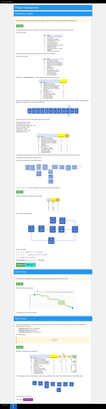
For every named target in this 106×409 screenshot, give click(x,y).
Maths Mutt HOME (7, 1)
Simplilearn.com (28, 399)
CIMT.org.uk (29, 265)
